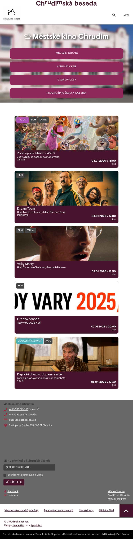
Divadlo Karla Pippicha (48, 534)
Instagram (12, 495)
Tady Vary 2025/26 (67, 53)
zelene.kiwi (18, 525)
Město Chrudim (116, 492)
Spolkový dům (112, 534)
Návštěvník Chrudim (119, 495)
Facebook (12, 492)
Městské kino (69, 534)
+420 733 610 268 (18, 409)
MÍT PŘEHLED (14, 482)
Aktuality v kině (66, 67)
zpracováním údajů (33, 475)
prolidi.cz (37, 525)
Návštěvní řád (106, 510)
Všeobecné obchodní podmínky (21, 510)
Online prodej (66, 80)
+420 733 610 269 (18, 415)
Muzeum (29, 534)
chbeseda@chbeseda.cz (22, 420)
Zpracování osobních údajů (58, 510)
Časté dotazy (86, 510)
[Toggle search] (114, 15)
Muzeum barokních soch (90, 534)
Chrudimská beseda (13, 534)
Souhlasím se (25, 475)
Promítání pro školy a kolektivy (67, 93)
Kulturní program (117, 499)
